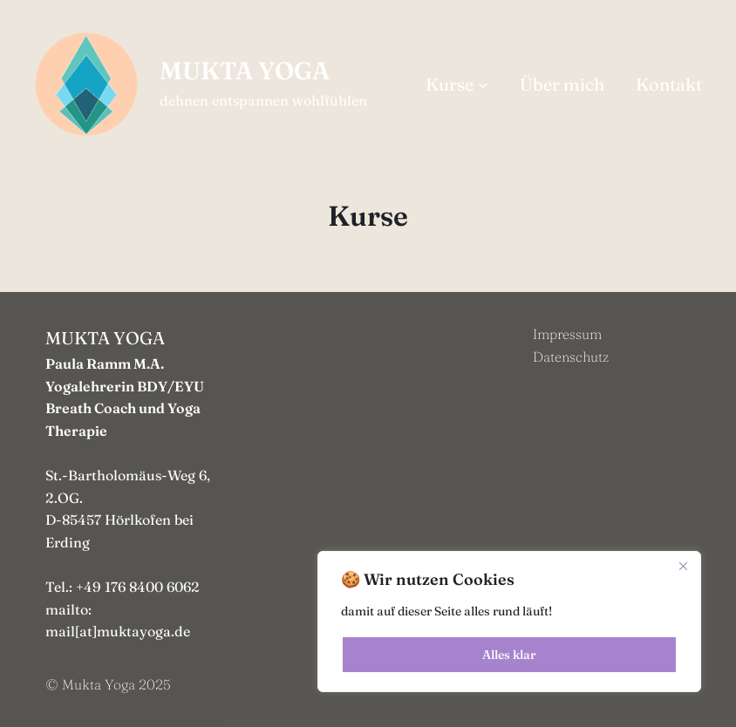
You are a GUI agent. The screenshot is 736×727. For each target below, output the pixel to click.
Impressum (567, 334)
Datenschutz (571, 356)
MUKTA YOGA (245, 70)
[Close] (682, 565)
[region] (509, 621)
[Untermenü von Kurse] (483, 84)
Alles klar (509, 654)
